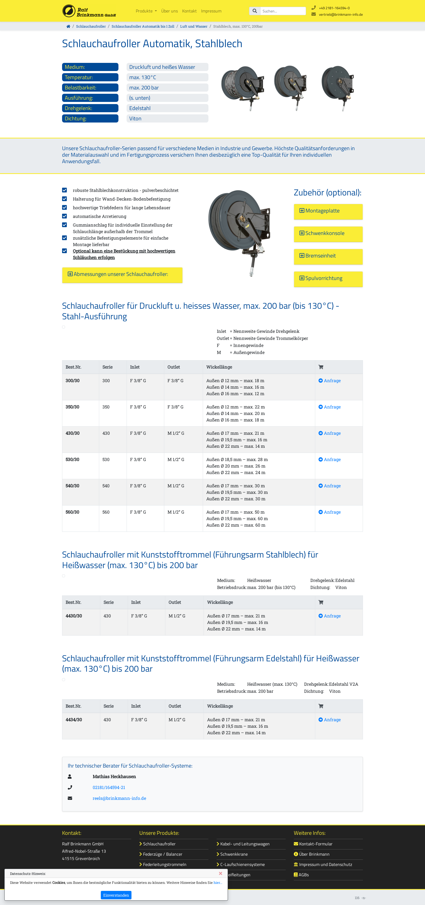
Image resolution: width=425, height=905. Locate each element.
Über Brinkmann (312, 854)
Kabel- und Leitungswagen (243, 843)
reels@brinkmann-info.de (119, 798)
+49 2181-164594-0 (334, 8)
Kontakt (189, 11)
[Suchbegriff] (283, 11)
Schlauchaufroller (91, 26)
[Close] (220, 873)
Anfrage (329, 380)
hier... (218, 882)
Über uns (169, 11)
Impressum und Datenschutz (323, 864)
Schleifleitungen (233, 874)
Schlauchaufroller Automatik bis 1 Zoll (143, 26)
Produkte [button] (145, 11)
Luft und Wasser (193, 26)
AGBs (301, 874)
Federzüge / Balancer (160, 854)
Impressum (211, 11)
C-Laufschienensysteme (241, 864)
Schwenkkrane (232, 854)
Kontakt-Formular (313, 843)
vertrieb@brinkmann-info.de (341, 14)
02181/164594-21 (109, 787)
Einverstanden (116, 895)
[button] (122, 274)
